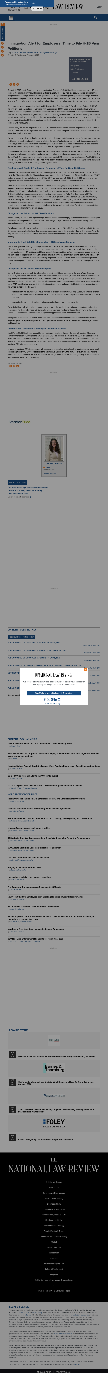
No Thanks (37, 8)
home (59, 699)
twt (48, 699)
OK (33, 3)
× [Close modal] (85, 670)
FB (45, 699)
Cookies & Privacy (52, 703)
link (55, 699)
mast (52, 699)
